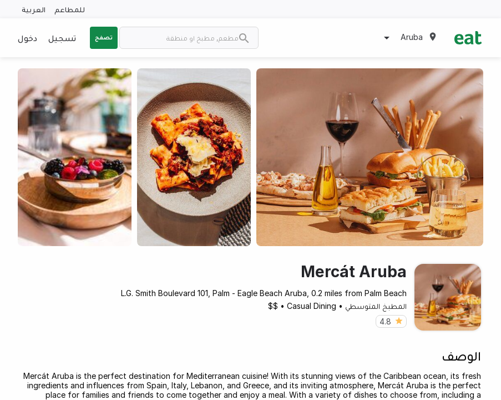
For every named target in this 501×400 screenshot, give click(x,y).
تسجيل (62, 37)
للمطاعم (69, 9)
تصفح (104, 37)
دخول (27, 37)
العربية (33, 9)
